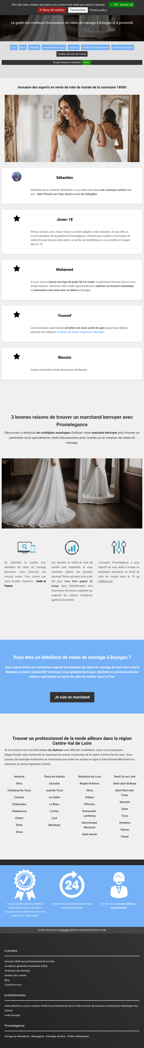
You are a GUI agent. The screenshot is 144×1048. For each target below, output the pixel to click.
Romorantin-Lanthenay (89, 813)
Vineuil (125, 836)
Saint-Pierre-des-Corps (124, 793)
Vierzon (124, 829)
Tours (125, 815)
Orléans (89, 797)
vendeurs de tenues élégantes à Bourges (80, 332)
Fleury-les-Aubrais (54, 776)
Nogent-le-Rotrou (90, 783)
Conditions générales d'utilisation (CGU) (25, 966)
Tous (13, 47)
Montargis (54, 824)
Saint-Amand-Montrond (90, 825)
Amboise (19, 776)
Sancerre (125, 801)
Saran (124, 808)
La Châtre (54, 797)
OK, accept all (122, 4)
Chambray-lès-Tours (19, 790)
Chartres (19, 797)
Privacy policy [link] (98, 10)
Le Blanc (54, 804)
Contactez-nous (13, 984)
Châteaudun (19, 804)
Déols (19, 824)
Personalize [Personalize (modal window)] (78, 10)
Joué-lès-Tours (54, 790)
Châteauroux (19, 811)
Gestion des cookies (15, 975)
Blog (6, 980)
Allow (86, 62)
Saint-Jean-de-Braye (124, 783)
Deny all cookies (51, 10)
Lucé (54, 818)
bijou (23, 47)
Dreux (19, 831)
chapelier (34, 47)
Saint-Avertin (89, 834)
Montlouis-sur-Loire (89, 776)
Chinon (19, 818)
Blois (19, 783)
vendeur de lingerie (122, 47)
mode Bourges (12, 1015)
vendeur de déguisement (95, 47)
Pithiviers (89, 804)
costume (73, 47)
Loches (54, 811)
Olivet (89, 790)
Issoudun (54, 783)
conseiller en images (54, 47)
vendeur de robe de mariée (72, 54)
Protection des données (17, 970)
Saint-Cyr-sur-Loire (124, 776)
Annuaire (9, 961)
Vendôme (124, 822)
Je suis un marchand (72, 697)
